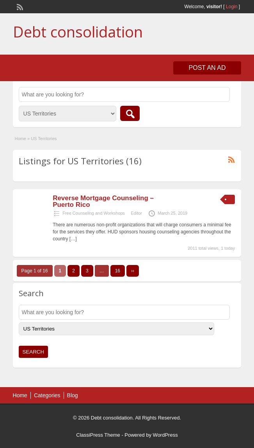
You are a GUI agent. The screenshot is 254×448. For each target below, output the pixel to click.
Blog (72, 395)
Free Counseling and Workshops (93, 213)
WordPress (165, 435)
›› (132, 271)
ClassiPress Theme (98, 435)
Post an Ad (207, 67)
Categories (47, 395)
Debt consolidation (78, 31)
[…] (73, 239)
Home (20, 138)
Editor (136, 213)
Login (231, 6)
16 (117, 271)
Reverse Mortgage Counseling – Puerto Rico (103, 201)
